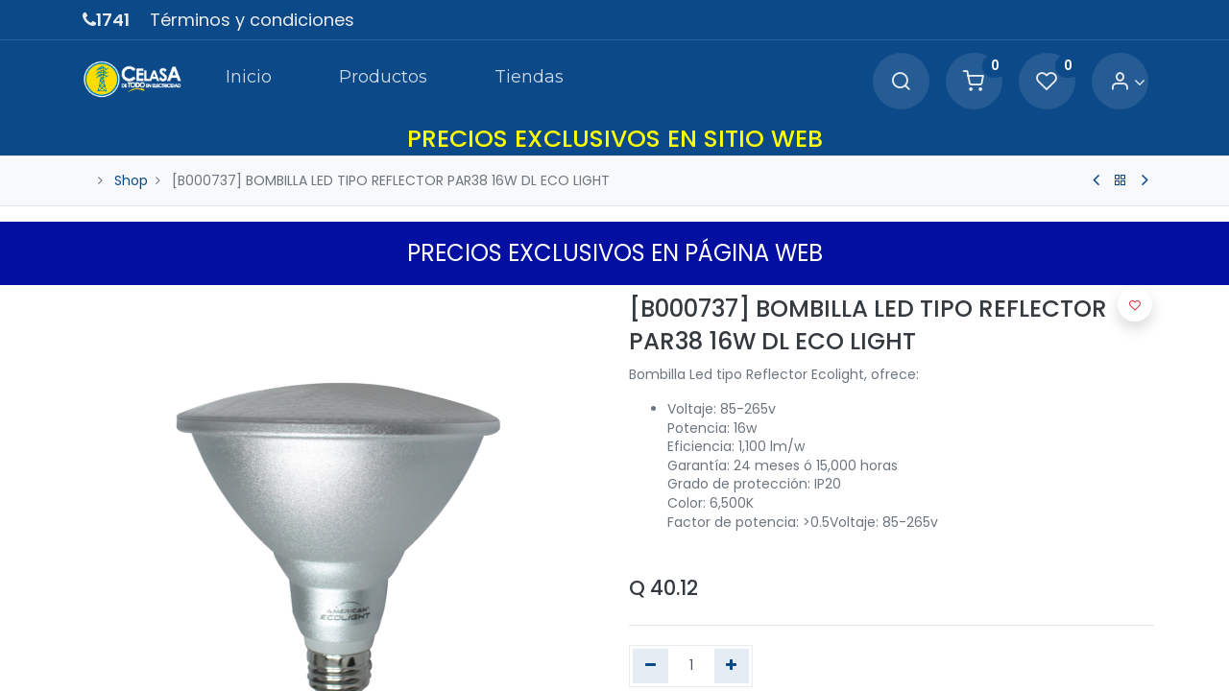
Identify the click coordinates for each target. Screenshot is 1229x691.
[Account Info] (1127, 82)
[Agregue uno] (732, 666)
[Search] (900, 82)
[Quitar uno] (650, 666)
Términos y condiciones (252, 20)
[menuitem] (247, 80)
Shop (131, 180)
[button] (1135, 304)
